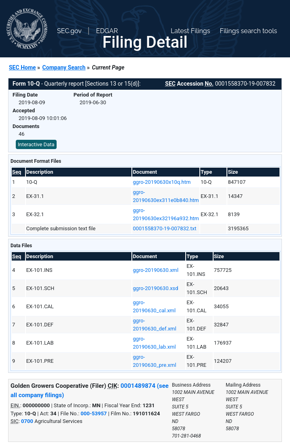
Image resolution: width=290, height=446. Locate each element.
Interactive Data (36, 144)
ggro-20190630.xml (155, 270)
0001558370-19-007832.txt (164, 228)
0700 (27, 421)
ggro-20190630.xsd (155, 288)
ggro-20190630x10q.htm (162, 182)
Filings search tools (248, 31)
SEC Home (22, 67)
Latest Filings (190, 31)
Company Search (64, 67)
